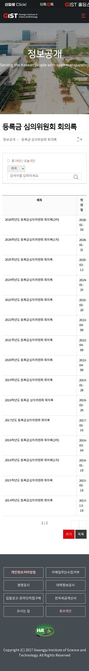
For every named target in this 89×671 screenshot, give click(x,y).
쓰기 (69, 534)
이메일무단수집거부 (66, 572)
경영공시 (23, 585)
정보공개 (9, 140)
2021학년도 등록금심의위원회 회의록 (29, 340)
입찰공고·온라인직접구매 (23, 598)
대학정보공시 (65, 585)
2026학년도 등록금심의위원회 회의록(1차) (32, 240)
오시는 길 (23, 611)
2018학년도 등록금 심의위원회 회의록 (29, 400)
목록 (81, 534)
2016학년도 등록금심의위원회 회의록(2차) (32, 440)
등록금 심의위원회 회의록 (39, 140)
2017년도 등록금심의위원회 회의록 (27, 420)
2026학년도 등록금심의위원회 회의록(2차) (32, 220)
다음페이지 (75, 524)
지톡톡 (46, 4)
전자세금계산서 (65, 598)
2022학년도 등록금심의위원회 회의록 (29, 320)
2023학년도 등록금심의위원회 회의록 (29, 300)
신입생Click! (15, 4)
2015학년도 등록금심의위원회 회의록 (29, 480)
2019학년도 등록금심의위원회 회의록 (29, 380)
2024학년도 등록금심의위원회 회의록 (29, 280)
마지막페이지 (83, 524)
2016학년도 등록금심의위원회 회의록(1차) (32, 460)
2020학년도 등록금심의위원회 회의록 (29, 360)
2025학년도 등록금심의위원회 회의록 (29, 260)
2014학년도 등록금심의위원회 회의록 (29, 500)
